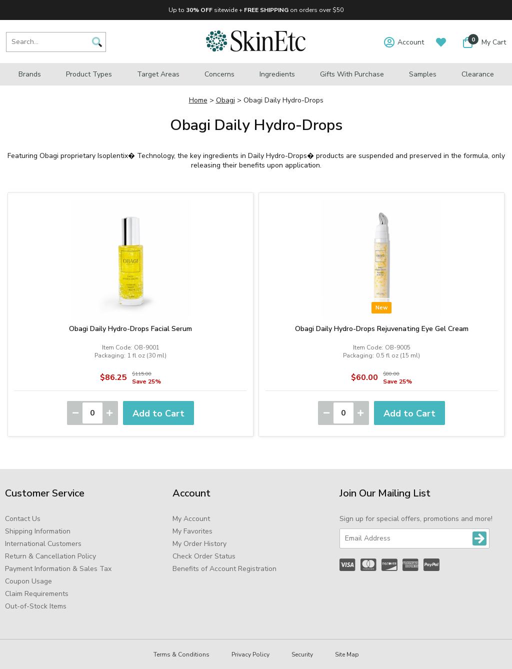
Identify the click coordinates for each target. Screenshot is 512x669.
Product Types (89, 74)
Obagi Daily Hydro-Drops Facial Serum (130, 329)
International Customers (43, 543)
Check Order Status (204, 556)
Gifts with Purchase (352, 74)
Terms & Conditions (182, 654)
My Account (191, 519)
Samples (422, 74)
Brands (29, 74)
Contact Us (22, 519)
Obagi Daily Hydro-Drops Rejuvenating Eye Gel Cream (381, 329)
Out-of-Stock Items (35, 606)
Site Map (347, 654)
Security (302, 654)
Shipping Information (37, 531)
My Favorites (192, 531)
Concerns (219, 74)
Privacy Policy (251, 654)
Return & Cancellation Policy (50, 556)
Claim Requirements (36, 593)
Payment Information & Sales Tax (58, 569)
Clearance (478, 74)
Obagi (225, 100)
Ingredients (277, 74)
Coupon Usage (28, 581)
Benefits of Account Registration (224, 569)
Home (198, 100)
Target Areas (158, 74)
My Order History (199, 543)
